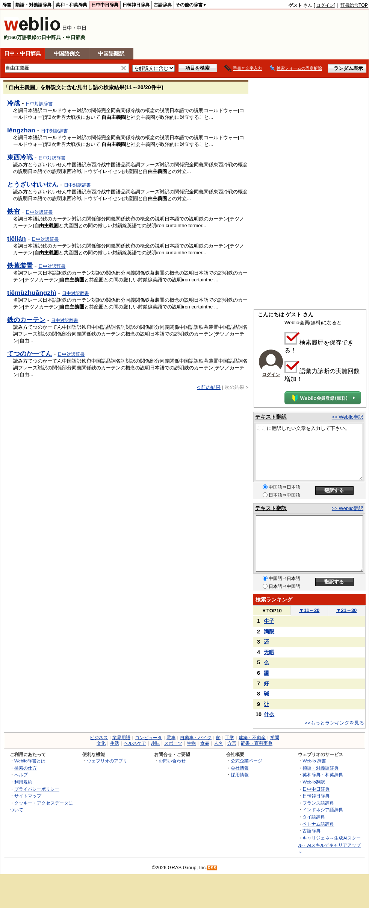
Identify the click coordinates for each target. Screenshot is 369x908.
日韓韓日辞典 (136, 5)
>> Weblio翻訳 (347, 417)
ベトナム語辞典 (318, 823)
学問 (274, 737)
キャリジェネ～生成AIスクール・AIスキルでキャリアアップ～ (329, 844)
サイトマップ (27, 795)
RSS (212, 868)
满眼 (269, 632)
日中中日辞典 (104, 5)
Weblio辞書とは (29, 760)
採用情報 (240, 774)
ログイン (325, 5)
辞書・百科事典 (256, 743)
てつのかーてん (29, 353)
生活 (114, 743)
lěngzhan (21, 130)
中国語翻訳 (111, 53)
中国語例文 (67, 53)
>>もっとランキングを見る (334, 723)
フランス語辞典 (318, 802)
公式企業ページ (246, 760)
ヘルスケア (135, 743)
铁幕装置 (20, 265)
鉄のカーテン (26, 319)
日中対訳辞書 (39, 103)
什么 (269, 714)
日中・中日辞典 (22, 53)
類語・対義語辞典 (33, 5)
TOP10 (272, 610)
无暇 (269, 652)
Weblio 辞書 (314, 760)
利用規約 (23, 781)
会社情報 (240, 767)
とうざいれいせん (32, 184)
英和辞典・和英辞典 (322, 774)
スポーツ (173, 743)
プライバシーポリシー (36, 789)
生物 (191, 743)
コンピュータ (148, 737)
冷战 (13, 103)
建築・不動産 (252, 737)
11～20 (309, 610)
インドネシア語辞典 (322, 809)
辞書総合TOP (354, 5)
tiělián (16, 238)
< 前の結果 (209, 387)
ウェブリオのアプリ (107, 760)
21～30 (346, 610)
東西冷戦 (20, 157)
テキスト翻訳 (271, 417)
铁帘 (13, 211)
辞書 (6, 5)
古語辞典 (163, 5)
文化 (101, 743)
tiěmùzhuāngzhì (31, 292)
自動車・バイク (196, 737)
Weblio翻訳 (313, 781)
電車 (170, 737)
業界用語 (121, 737)
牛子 (269, 621)
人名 (218, 743)
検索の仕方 (25, 767)
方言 (231, 743)
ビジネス (99, 737)
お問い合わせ (172, 760)
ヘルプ (21, 774)
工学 (229, 737)
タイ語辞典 (313, 816)
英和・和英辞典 (71, 5)
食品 (204, 743)
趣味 (155, 743)
